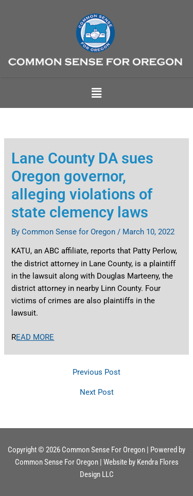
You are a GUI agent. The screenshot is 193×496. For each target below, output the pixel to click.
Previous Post (96, 372)
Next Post (97, 392)
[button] (96, 93)
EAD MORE (35, 337)
